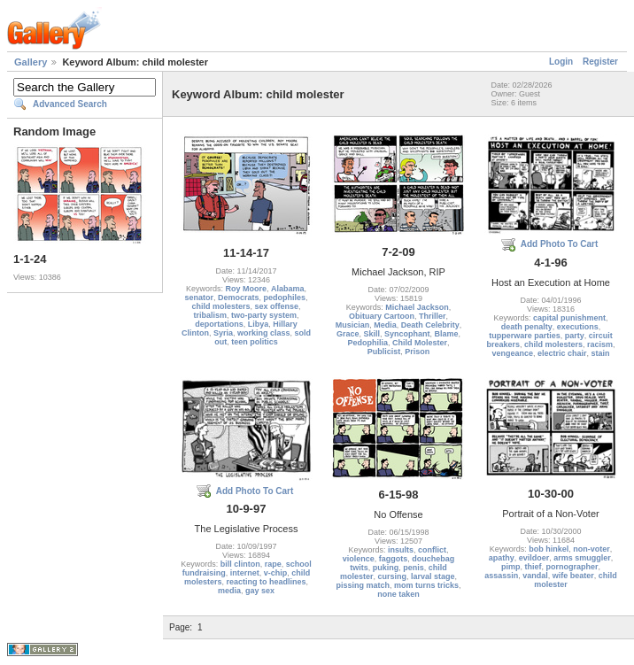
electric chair (562, 353)
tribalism (210, 315)
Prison (417, 351)
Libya (258, 324)
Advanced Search (70, 104)
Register (600, 61)
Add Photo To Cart (560, 244)
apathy (501, 557)
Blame (447, 333)
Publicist (384, 351)
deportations (219, 324)
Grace (348, 333)
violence (359, 558)
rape (273, 564)
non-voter (591, 549)
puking (386, 567)
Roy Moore (246, 288)
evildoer (534, 557)
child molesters (220, 306)
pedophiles (285, 297)
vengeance (512, 353)
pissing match (363, 585)
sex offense (277, 306)
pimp (511, 566)
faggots (393, 558)
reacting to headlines (266, 581)
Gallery (30, 62)
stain (600, 353)
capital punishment (569, 317)
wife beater (573, 575)
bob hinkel (548, 549)
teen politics (254, 341)
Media (385, 325)
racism (600, 344)
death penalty (527, 326)
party (574, 335)
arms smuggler (582, 557)
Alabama (288, 288)
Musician (353, 325)
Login (561, 61)
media (229, 590)
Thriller (432, 316)
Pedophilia (367, 342)
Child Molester (419, 342)
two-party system (264, 315)
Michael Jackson (417, 307)
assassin (501, 575)
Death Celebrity (430, 325)
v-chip (276, 572)
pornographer (572, 566)
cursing (391, 576)
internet (244, 572)
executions (578, 326)
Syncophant (407, 333)
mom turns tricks (426, 585)
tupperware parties (525, 335)
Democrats (238, 297)
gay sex (259, 590)
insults (401, 549)
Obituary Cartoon (381, 316)
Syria (223, 333)
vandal (535, 575)
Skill (371, 333)
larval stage (433, 576)
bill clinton (240, 564)
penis (413, 567)
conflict (432, 549)
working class (263, 333)
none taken (398, 594)
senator (198, 297)
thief (532, 566)
